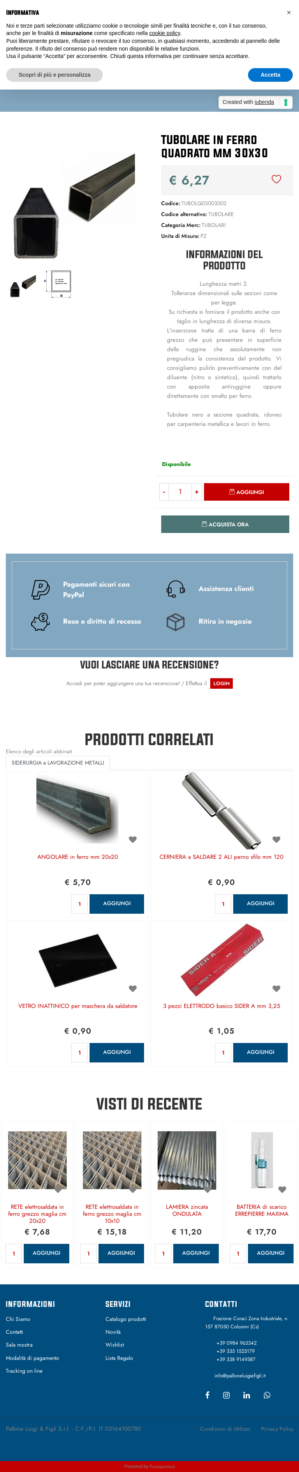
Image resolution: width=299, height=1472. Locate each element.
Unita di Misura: (180, 236)
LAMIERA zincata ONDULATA (187, 1210)
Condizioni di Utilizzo (225, 1429)
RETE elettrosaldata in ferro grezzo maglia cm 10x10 (112, 1214)
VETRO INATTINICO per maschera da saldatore (77, 1006)
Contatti (14, 1332)
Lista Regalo (119, 1358)
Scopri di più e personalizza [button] (54, 75)
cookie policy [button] (164, 33)
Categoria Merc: (181, 225)
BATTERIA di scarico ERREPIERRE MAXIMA (261, 1210)
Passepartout (162, 1466)
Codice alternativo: (184, 214)
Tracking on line (24, 1371)
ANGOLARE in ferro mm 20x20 (77, 857)
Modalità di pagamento (32, 1358)
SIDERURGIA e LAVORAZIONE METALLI (58, 763)
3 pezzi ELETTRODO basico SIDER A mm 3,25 (221, 1006)
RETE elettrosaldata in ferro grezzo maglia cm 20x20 (37, 1214)
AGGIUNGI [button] (117, 903)
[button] (276, 180)
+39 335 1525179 (235, 1351)
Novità (113, 1332)
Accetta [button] (270, 75)
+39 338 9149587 (235, 1359)
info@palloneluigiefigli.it (240, 1375)
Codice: (170, 203)
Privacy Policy (277, 1429)
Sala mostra (19, 1345)
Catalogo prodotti (126, 1319)
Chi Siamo (18, 1319)
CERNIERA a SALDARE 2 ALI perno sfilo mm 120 (221, 857)
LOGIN (221, 683)
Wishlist (115, 1345)
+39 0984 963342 (236, 1343)
